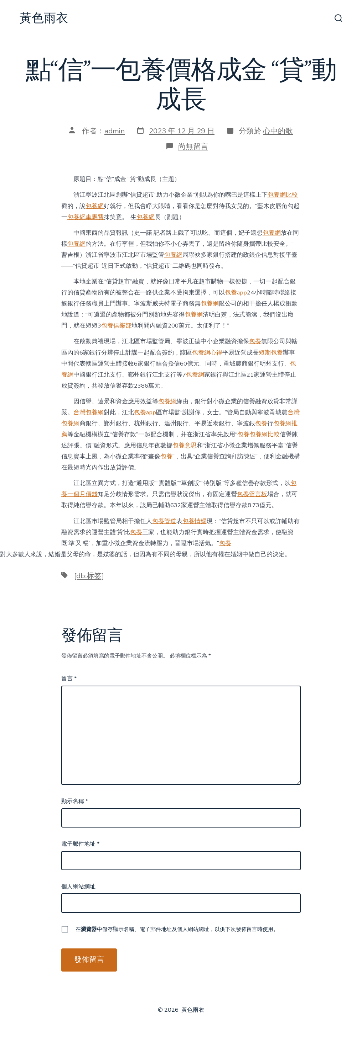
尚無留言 (193, 146)
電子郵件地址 (80, 844)
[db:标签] (89, 576)
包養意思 (184, 445)
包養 (255, 341)
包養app (236, 292)
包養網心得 (207, 353)
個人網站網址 (78, 886)
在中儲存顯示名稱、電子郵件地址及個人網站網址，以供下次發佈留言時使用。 (177, 929)
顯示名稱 (74, 801)
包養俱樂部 (116, 325)
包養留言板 (252, 494)
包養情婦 (194, 521)
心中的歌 (278, 131)
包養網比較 (283, 195)
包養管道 (164, 521)
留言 (69, 678)
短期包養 (271, 353)
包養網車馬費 (85, 217)
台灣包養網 (88, 412)
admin (114, 131)
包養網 (95, 206)
